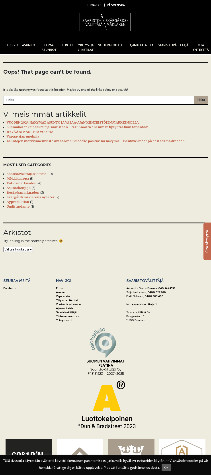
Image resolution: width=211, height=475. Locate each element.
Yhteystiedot (64, 320)
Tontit (67, 45)
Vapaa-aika (63, 296)
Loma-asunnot (49, 47)
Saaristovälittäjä (173, 45)
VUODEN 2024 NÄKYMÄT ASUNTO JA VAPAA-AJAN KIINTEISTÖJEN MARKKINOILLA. (73, 122)
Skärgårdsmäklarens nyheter (31, 197)
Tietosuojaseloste (67, 316)
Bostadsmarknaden (23, 193)
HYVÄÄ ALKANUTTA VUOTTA (30, 132)
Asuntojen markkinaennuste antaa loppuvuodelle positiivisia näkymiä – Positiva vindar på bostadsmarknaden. (96, 141)
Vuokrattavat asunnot (70, 304)
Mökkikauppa (18, 179)
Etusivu (11, 45)
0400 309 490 (154, 296)
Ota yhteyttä (201, 47)
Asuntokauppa (19, 188)
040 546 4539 (166, 288)
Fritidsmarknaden (21, 183)
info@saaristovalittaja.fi (141, 304)
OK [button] (166, 467)
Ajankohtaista (141, 45)
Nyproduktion (18, 202)
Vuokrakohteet (111, 45)
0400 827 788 (156, 292)
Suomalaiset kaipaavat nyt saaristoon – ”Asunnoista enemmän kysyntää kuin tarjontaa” (77, 127)
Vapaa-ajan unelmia (23, 136)
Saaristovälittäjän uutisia (26, 174)
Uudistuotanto (18, 207)
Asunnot (29, 45)
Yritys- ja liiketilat (86, 47)
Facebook (9, 288)
